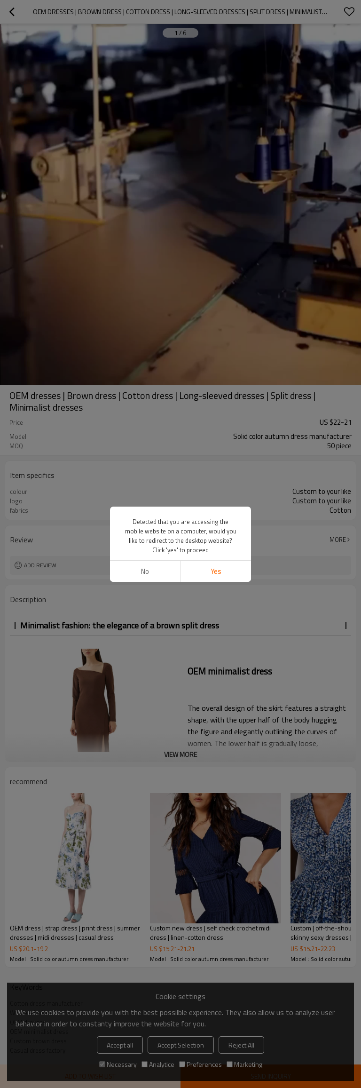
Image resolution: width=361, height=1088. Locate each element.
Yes (216, 571)
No (145, 571)
